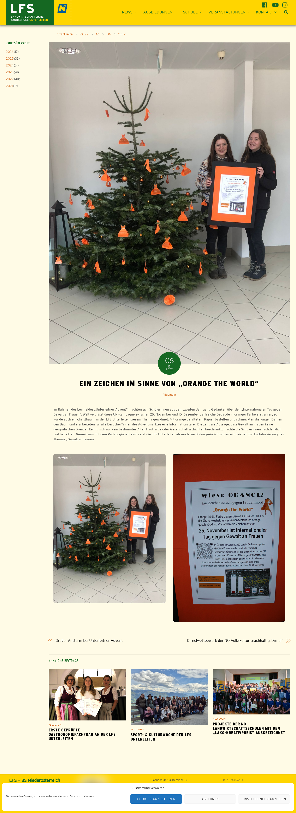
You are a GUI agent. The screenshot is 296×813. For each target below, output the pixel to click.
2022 (10, 79)
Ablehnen (210, 799)
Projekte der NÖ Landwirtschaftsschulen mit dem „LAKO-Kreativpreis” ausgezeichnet (249, 728)
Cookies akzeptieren (156, 799)
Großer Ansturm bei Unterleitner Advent (89, 640)
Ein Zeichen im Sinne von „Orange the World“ (169, 383)
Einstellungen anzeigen (264, 799)
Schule (193, 12)
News (130, 12)
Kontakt (267, 12)
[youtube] (275, 3)
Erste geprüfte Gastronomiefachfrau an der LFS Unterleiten (82, 734)
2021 (9, 86)
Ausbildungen (161, 12)
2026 (9, 51)
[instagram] (285, 3)
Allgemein (169, 394)
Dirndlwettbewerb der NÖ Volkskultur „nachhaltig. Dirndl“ (235, 640)
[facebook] (265, 3)
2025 (10, 58)
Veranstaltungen (230, 12)
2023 (9, 72)
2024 (9, 65)
